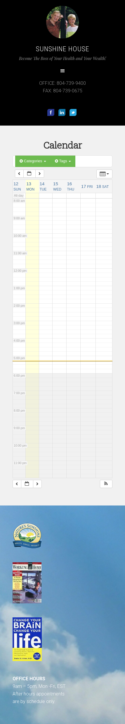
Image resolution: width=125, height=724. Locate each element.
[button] (106, 484)
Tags (63, 161)
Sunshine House (62, 49)
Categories (33, 161)
